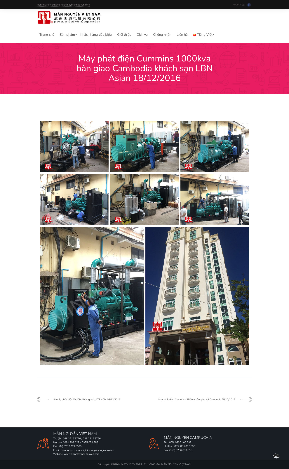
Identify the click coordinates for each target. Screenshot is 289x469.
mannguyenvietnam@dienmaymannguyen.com (63, 4)
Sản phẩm (67, 34)
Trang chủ (46, 34)
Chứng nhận (162, 34)
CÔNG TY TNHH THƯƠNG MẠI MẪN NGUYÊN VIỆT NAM (157, 464)
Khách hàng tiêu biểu (96, 34)
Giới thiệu (124, 34)
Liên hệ (182, 34)
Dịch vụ (142, 34)
